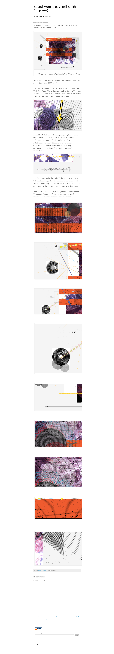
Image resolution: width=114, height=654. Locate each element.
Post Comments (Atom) (44, 619)
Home (57, 616)
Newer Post (36, 616)
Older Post (78, 616)
